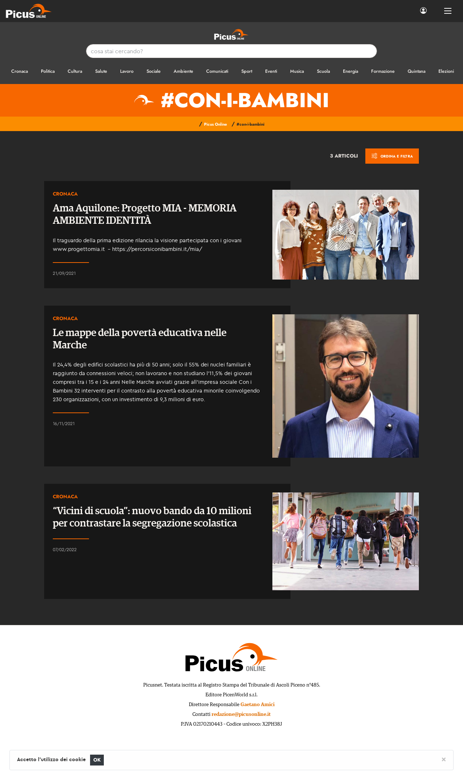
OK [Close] (97, 759)
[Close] (443, 759)
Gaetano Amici (258, 704)
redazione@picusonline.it (241, 714)
